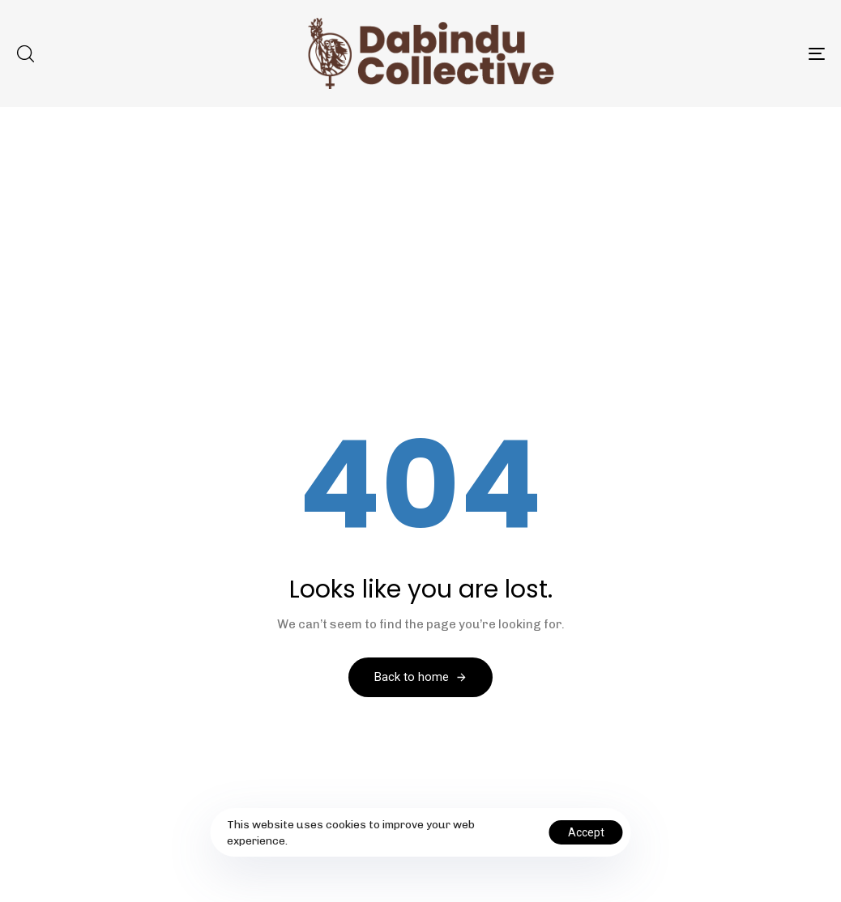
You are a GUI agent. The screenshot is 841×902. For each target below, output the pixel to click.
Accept (586, 832)
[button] (25, 53)
